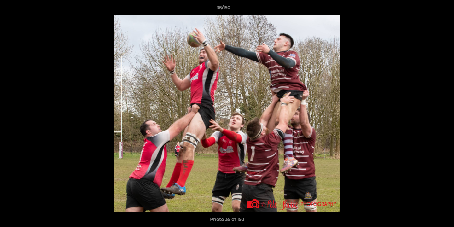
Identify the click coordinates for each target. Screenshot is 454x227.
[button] (427, 9)
